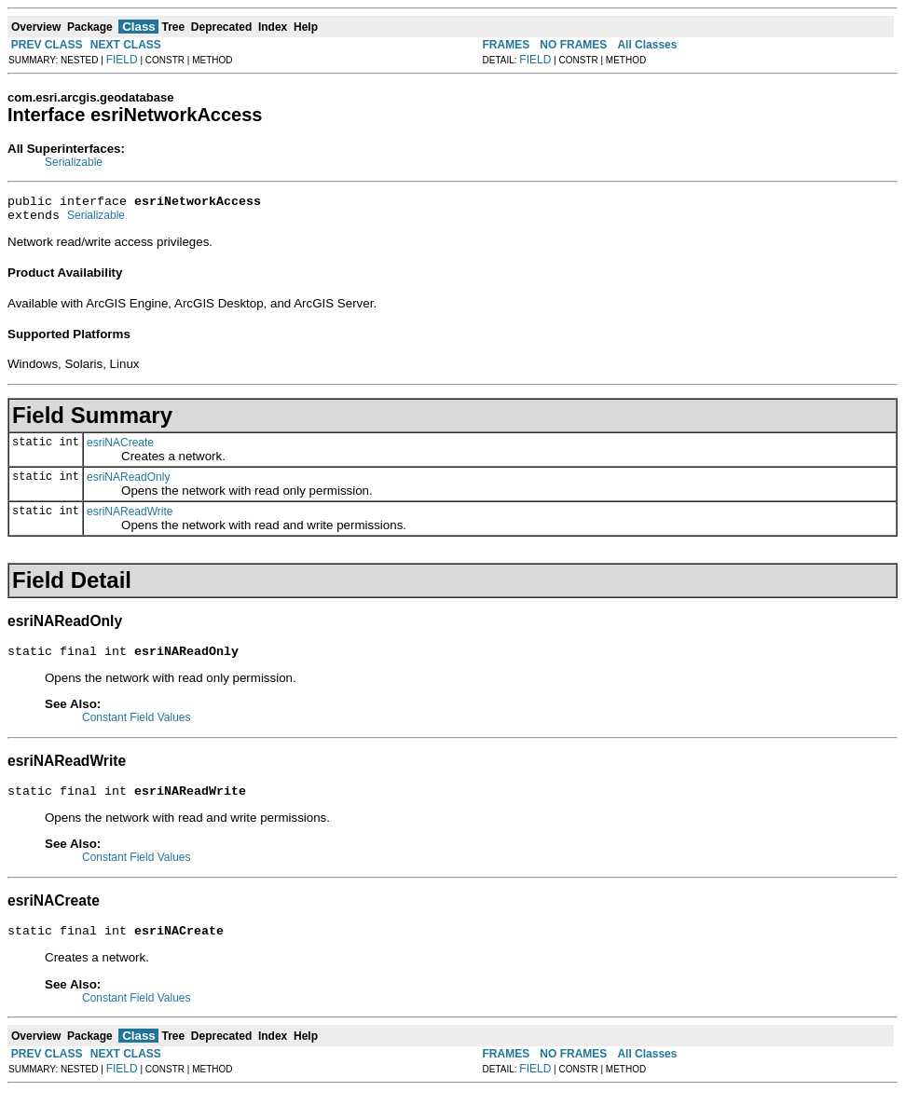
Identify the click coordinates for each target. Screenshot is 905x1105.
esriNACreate (120, 448)
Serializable (74, 162)
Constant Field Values (136, 725)
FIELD (122, 59)
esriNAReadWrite (129, 517)
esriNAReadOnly (128, 482)
